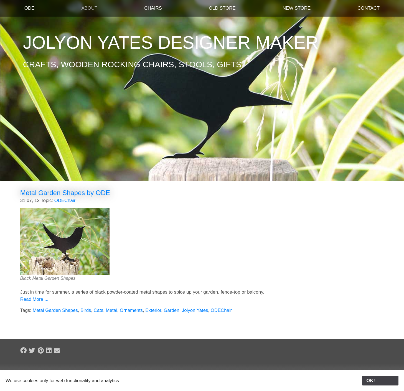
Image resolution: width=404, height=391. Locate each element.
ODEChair (64, 200)
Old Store (222, 8)
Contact (368, 8)
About (89, 8)
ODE (29, 8)
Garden (171, 310)
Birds (85, 310)
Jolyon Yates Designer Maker (171, 43)
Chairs (153, 8)
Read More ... (34, 299)
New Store (297, 8)
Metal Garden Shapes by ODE (65, 192)
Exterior (153, 310)
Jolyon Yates (195, 310)
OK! (380, 380)
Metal (111, 310)
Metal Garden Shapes (55, 310)
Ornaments (131, 310)
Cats (98, 310)
